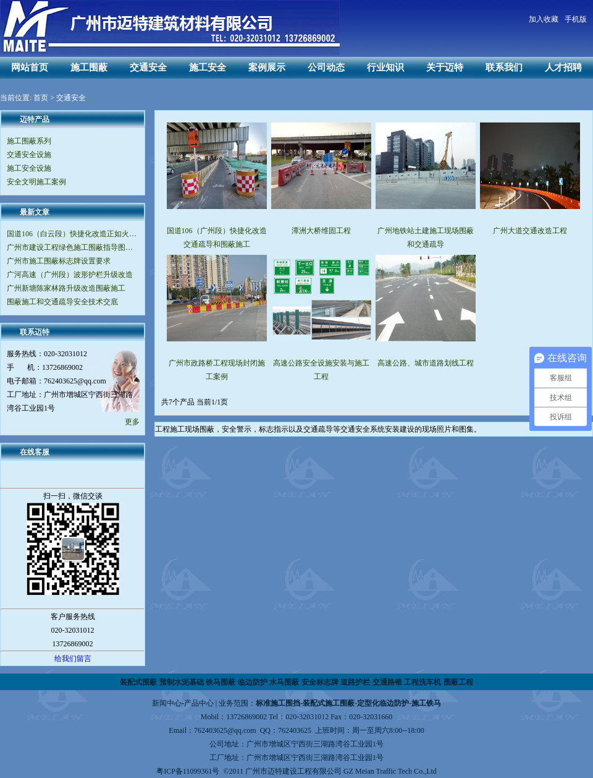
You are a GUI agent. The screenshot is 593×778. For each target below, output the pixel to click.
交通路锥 (387, 682)
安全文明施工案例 (36, 181)
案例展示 (266, 67)
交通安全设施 (29, 154)
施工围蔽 (88, 67)
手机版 (576, 19)
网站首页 (29, 67)
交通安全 (148, 67)
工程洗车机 (422, 682)
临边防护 (252, 682)
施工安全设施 (29, 168)
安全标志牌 (320, 682)
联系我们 (504, 67)
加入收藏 (543, 19)
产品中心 (199, 703)
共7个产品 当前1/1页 (194, 402)
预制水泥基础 (181, 682)
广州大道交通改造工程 (530, 230)
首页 (40, 97)
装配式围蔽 (138, 682)
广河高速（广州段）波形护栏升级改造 (70, 274)
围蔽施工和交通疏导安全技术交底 (62, 301)
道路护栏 (355, 682)
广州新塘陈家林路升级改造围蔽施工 (66, 288)
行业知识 (385, 67)
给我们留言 (72, 658)
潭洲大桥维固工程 (321, 230)
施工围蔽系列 (29, 141)
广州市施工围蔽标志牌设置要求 (59, 261)
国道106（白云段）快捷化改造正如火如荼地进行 (72, 233)
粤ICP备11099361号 (187, 771)
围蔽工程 (458, 682)
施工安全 (207, 67)
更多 (132, 421)
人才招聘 (563, 67)
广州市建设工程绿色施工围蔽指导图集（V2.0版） (72, 247)
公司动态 (326, 67)
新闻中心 (167, 703)
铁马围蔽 (220, 682)
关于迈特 (444, 67)
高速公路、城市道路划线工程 (425, 363)
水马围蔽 (284, 682)
